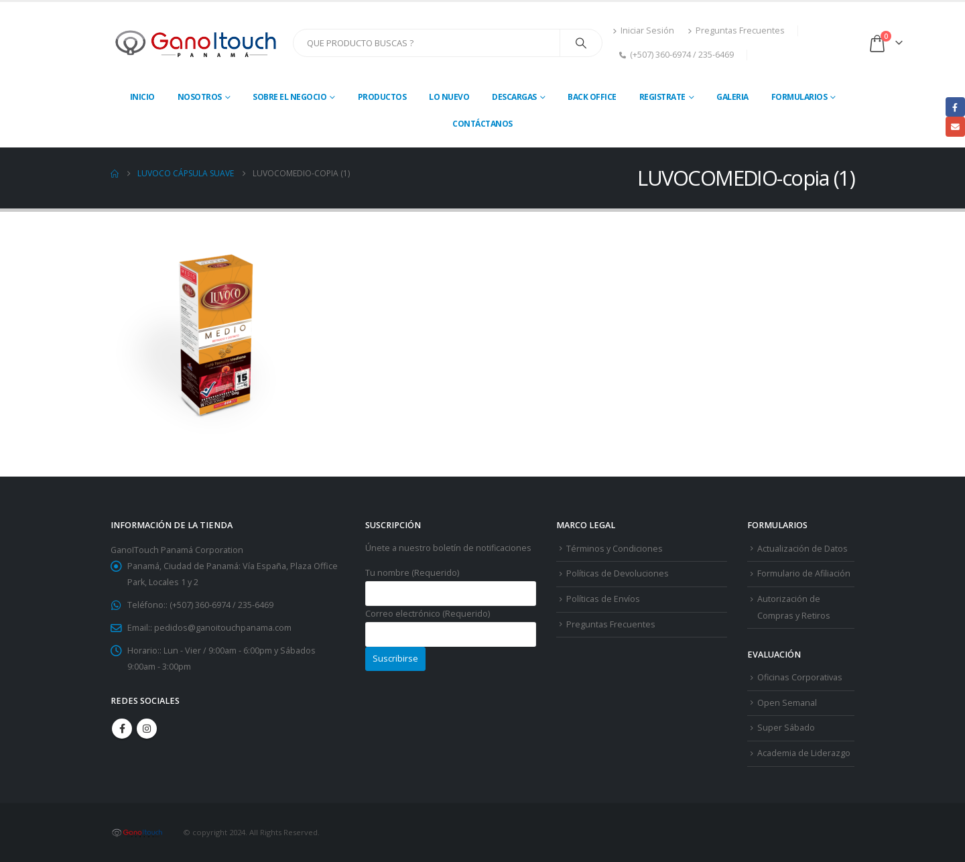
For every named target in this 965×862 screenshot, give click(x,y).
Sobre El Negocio (289, 97)
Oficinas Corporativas (799, 677)
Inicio (142, 97)
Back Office (592, 97)
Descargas (514, 97)
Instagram (147, 729)
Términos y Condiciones (614, 548)
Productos (382, 97)
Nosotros (200, 97)
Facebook (122, 729)
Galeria (732, 97)
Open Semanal (787, 703)
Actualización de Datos (802, 548)
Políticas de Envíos (603, 599)
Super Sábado (786, 727)
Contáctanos (482, 123)
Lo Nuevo (449, 97)
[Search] (581, 42)
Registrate (662, 97)
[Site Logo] (197, 42)
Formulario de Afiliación (803, 573)
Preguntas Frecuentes (736, 30)
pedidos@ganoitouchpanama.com (223, 627)
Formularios (799, 97)
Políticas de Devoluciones (617, 573)
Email (955, 126)
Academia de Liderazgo (803, 753)
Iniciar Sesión (643, 30)
